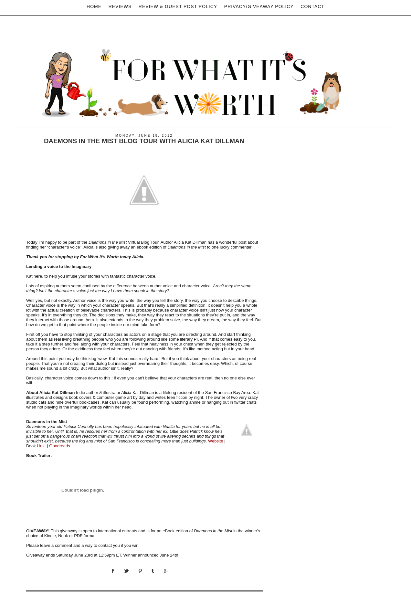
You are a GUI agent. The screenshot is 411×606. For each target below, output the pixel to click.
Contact (312, 6)
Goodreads (59, 445)
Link (41, 445)
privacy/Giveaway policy (259, 6)
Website (215, 441)
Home (94, 6)
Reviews (120, 6)
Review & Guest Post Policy (178, 6)
